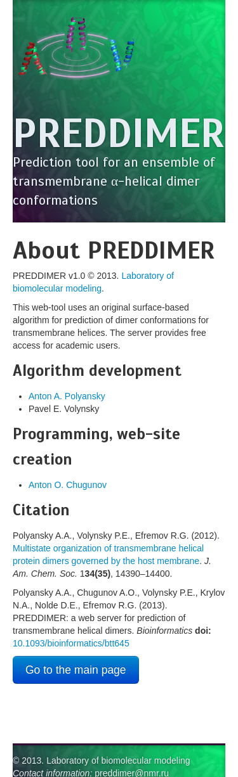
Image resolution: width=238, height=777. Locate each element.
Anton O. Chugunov (68, 485)
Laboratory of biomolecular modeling (118, 760)
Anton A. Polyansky (67, 396)
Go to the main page (75, 670)
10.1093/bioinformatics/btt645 (71, 643)
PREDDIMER (119, 133)
